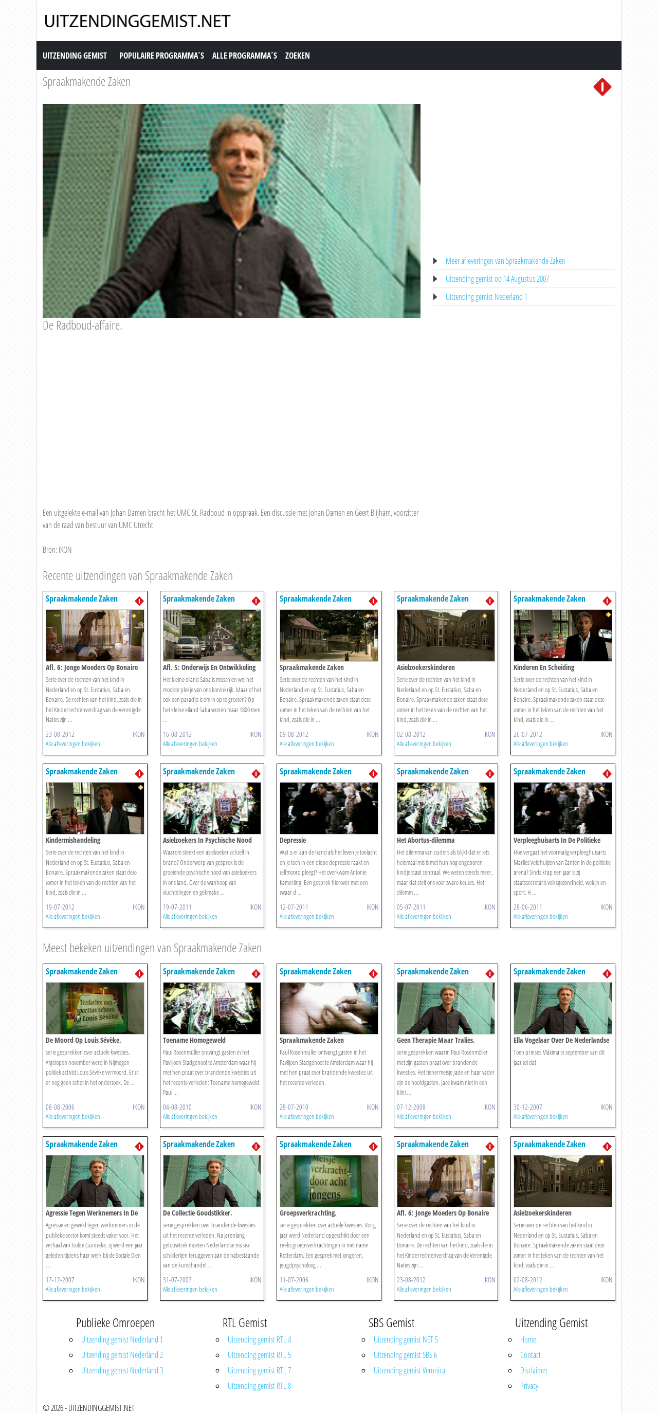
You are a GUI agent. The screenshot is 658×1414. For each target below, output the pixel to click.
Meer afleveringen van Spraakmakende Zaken (505, 260)
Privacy (529, 1385)
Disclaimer (533, 1370)
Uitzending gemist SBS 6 (405, 1355)
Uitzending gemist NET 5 (406, 1339)
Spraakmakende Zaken (87, 80)
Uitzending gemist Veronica (409, 1370)
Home (528, 1339)
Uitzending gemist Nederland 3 (122, 1370)
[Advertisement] (232, 410)
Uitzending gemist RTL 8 (259, 1385)
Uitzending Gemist (75, 55)
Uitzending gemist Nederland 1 (486, 296)
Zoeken (297, 55)
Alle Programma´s (244, 55)
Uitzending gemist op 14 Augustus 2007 (497, 278)
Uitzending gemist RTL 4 (259, 1339)
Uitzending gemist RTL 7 (259, 1370)
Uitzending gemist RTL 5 (259, 1355)
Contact (530, 1355)
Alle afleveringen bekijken (73, 743)
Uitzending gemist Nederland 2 (122, 1355)
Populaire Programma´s (161, 55)
